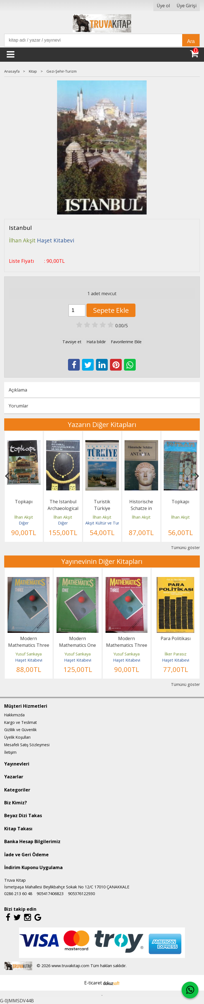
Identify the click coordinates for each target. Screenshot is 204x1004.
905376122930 (81, 893)
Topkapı (23, 502)
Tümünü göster (185, 547)
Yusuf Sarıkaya (28, 654)
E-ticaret (93, 983)
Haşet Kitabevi (28, 660)
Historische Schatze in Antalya (141, 508)
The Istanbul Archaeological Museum (63, 508)
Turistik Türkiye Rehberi (102, 508)
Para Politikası (176, 638)
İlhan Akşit (23, 517)
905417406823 (50, 893)
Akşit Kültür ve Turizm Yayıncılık (114, 523)
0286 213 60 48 (18, 893)
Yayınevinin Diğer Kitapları (101, 561)
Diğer (24, 523)
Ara (190, 41)
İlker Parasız (175, 654)
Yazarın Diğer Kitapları (102, 424)
